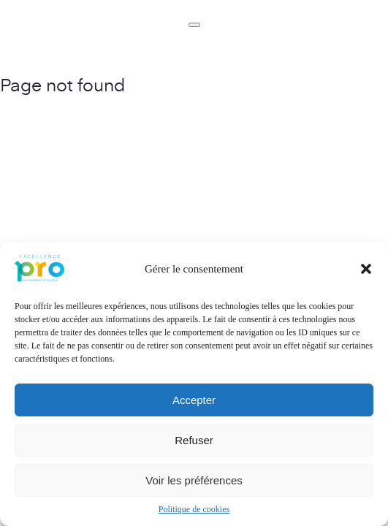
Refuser (194, 440)
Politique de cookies (194, 509)
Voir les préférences (194, 480)
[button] (366, 269)
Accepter (194, 400)
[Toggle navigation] (194, 25)
